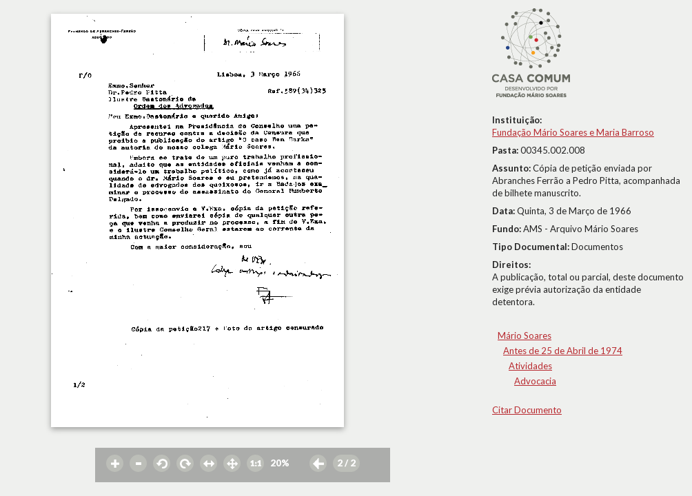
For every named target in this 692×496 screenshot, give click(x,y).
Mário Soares (524, 335)
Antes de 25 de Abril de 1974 (562, 350)
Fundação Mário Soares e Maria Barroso (573, 132)
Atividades (530, 365)
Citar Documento (527, 409)
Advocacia (535, 380)
